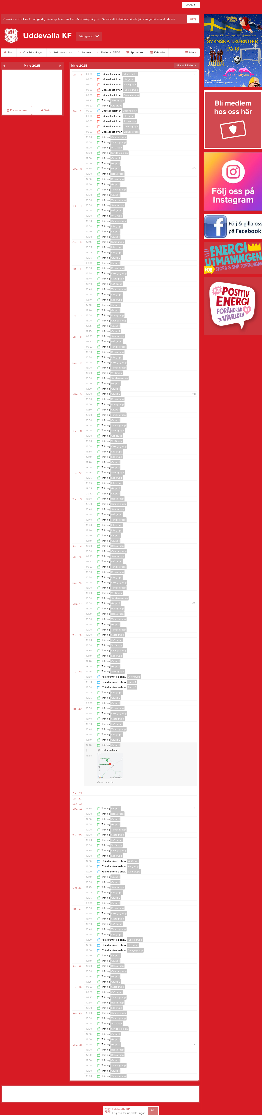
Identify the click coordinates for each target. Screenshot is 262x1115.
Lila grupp (128, 79)
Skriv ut (47, 110)
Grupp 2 (115, 158)
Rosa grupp (129, 84)
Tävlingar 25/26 (108, 52)
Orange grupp (131, 95)
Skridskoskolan (61, 52)
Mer (191, 52)
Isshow (84, 52)
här (98, 19)
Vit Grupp (116, 147)
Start (8, 52)
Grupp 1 (115, 163)
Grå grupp (116, 105)
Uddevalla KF (130, 74)
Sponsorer (135, 52)
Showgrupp (134, 676)
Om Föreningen (31, 52)
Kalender (157, 52)
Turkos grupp (130, 89)
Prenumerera (17, 110)
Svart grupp (117, 100)
